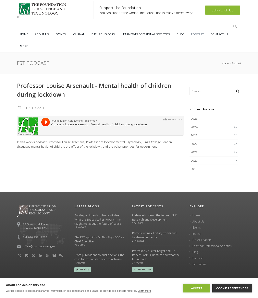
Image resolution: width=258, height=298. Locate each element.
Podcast (197, 258)
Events (196, 227)
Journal (196, 234)
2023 (213, 135)
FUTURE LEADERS (103, 34)
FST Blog (83, 269)
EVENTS (60, 34)
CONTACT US (219, 34)
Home (225, 63)
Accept (196, 288)
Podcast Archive (202, 109)
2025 (213, 118)
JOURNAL (78, 34)
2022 (213, 144)
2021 (213, 152)
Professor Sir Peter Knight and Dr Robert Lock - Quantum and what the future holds (156, 255)
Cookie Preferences (232, 288)
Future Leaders (202, 240)
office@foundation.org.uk (39, 246)
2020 (213, 160)
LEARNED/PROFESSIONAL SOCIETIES (145, 34)
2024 (213, 127)
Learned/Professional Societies (212, 246)
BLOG (180, 34)
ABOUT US (42, 34)
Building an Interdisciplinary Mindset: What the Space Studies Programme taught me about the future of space (97, 219)
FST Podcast (142, 269)
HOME (24, 34)
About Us (198, 221)
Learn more (144, 290)
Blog (195, 252)
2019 (213, 169)
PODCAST (197, 34)
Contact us (199, 264)
